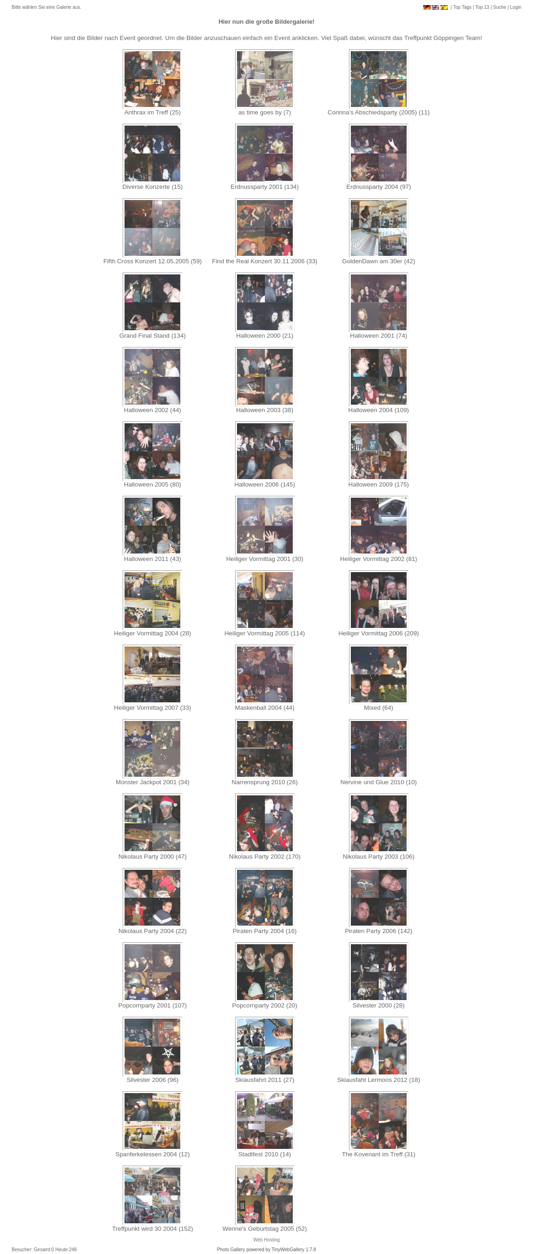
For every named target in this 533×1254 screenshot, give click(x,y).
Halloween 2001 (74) (378, 335)
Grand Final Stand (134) (152, 335)
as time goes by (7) (264, 112)
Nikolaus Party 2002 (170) (265, 856)
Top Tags (462, 7)
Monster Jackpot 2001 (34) (153, 782)
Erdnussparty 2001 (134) (264, 186)
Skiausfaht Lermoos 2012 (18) (379, 1079)
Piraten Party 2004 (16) (265, 930)
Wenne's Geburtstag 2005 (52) (265, 1228)
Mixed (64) (378, 707)
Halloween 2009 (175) (379, 484)
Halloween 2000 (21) (264, 335)
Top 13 (482, 7)
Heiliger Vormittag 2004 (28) (152, 633)
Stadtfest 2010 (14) (264, 1154)
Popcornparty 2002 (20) (264, 1005)
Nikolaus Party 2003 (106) (379, 856)
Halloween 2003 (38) (264, 410)
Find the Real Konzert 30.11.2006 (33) (264, 261)
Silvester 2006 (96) (152, 1079)
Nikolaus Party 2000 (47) (152, 856)
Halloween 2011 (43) (152, 558)
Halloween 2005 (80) (152, 484)
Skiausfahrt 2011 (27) (264, 1079)
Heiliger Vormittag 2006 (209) (378, 633)
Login (515, 7)
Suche (499, 7)
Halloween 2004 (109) (379, 410)
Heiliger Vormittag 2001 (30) (264, 558)
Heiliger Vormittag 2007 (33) (152, 707)
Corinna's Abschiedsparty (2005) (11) (379, 112)
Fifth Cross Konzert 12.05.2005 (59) (152, 261)
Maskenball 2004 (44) (265, 707)
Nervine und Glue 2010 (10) (379, 782)
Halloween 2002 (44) (152, 410)
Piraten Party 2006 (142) (378, 930)
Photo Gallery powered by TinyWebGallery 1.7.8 (266, 1249)
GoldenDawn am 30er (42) (378, 261)
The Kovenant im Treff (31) (378, 1154)
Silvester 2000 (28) (379, 1005)
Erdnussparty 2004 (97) (378, 186)
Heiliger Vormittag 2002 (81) (378, 558)
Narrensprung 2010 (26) (265, 782)
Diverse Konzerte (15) (153, 186)
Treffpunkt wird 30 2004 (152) (152, 1228)
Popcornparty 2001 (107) (152, 1005)
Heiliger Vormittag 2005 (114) (264, 633)
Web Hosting (266, 1239)
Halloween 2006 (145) (264, 484)
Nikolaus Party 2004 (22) (152, 930)
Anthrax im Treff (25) (153, 112)
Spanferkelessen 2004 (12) (152, 1154)
